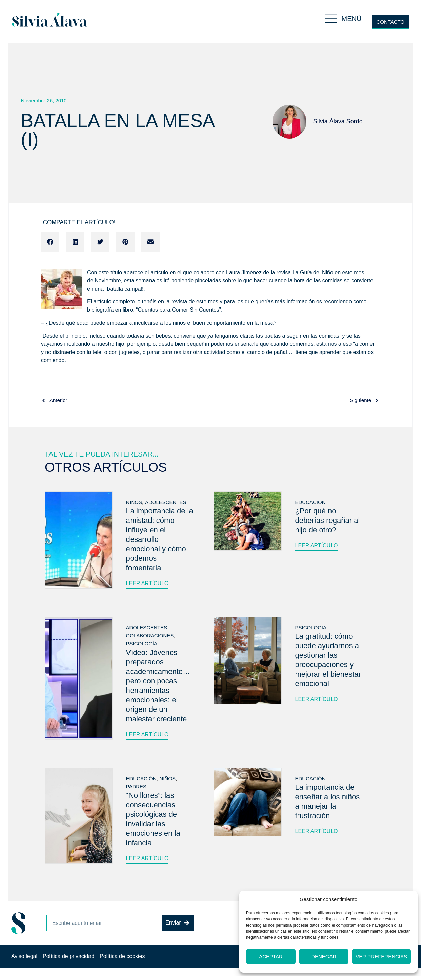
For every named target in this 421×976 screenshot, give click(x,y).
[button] (50, 242)
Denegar (323, 956)
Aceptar (271, 956)
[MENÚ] (331, 18)
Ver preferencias (381, 956)
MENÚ (352, 18)
